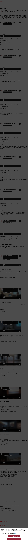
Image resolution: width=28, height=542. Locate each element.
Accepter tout (14, 536)
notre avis (16, 533)
